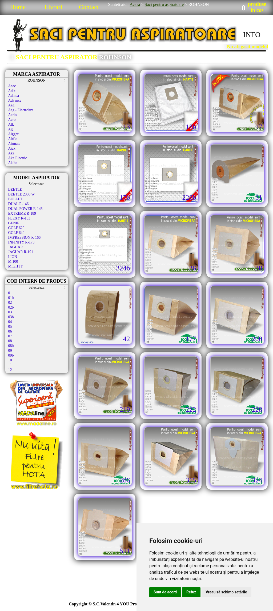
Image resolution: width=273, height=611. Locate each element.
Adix (12, 91)
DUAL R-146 (18, 204)
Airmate (14, 144)
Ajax (11, 148)
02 (10, 303)
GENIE (13, 223)
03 (10, 312)
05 (10, 327)
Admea (13, 96)
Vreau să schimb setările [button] (226, 592)
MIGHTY (15, 266)
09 (10, 351)
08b (11, 346)
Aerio (12, 115)
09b (11, 355)
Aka (11, 153)
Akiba (12, 163)
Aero (12, 120)
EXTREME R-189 (22, 213)
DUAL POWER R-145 (25, 209)
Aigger (13, 134)
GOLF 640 (16, 233)
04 (10, 322)
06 (10, 331)
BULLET (15, 199)
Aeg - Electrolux (20, 110)
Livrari (53, 6)
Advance (15, 100)
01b (11, 298)
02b (11, 307)
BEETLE (15, 189)
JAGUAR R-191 (20, 252)
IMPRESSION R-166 (24, 237)
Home (18, 6)
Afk (11, 124)
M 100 (13, 261)
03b (11, 317)
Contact (89, 6)
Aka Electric (17, 158)
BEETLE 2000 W (21, 194)
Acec (12, 86)
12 (10, 370)
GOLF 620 (16, 228)
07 (10, 336)
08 (10, 341)
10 (10, 360)
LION (12, 257)
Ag (10, 129)
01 (10, 293)
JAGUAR (15, 247)
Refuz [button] (191, 592)
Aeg (11, 105)
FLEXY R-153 (19, 218)
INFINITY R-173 (21, 242)
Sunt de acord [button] (165, 592)
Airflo (12, 139)
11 (10, 365)
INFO (251, 34)
